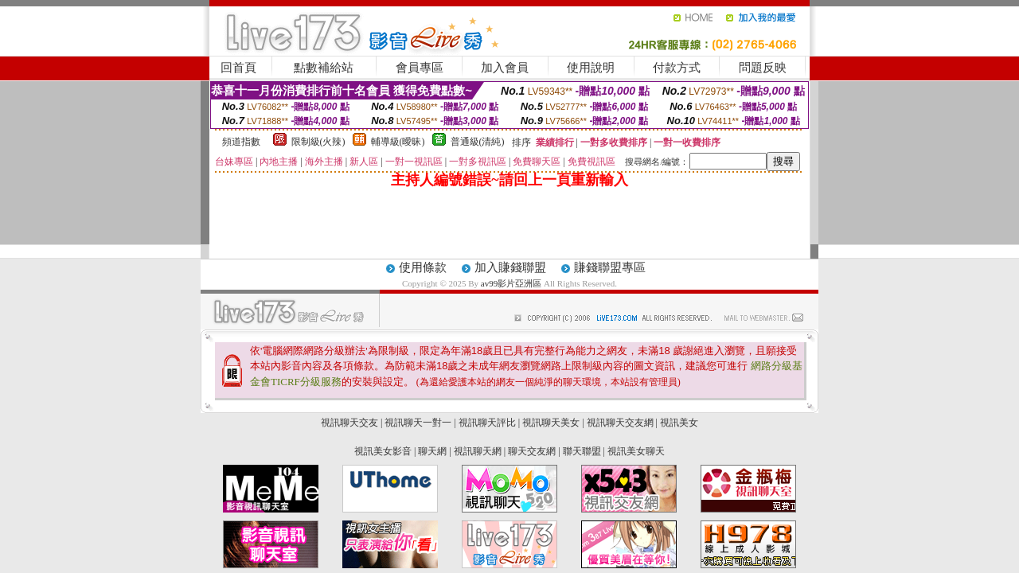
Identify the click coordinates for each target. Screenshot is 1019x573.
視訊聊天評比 (487, 422)
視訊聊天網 (478, 451)
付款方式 (677, 67)
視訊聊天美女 (551, 422)
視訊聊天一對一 (418, 422)
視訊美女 (679, 422)
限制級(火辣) (318, 141)
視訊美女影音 (383, 451)
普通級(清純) (478, 141)
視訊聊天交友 (349, 422)
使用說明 (591, 67)
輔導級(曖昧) (398, 141)
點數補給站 (323, 67)
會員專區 (419, 67)
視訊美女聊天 (636, 451)
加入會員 (505, 67)
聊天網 (432, 451)
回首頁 (238, 67)
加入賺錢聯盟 (510, 267)
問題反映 (763, 67)
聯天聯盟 (582, 451)
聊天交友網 (532, 451)
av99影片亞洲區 (512, 283)
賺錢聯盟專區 (610, 267)
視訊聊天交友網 (620, 422)
